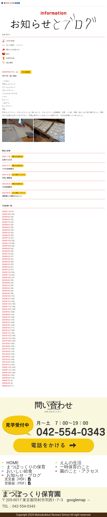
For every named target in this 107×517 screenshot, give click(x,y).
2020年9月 (6, 375)
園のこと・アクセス (79, 471)
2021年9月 (6, 344)
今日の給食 (10, 41)
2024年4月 (6, 262)
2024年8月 (6, 251)
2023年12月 (6, 272)
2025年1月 (6, 238)
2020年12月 (6, 367)
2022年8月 (6, 315)
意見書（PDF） (18, 479)
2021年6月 (6, 351)
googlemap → (78, 500)
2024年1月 (6, 270)
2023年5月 (6, 291)
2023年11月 (6, 275)
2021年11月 (6, 338)
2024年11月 (6, 243)
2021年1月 (6, 365)
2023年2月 (6, 299)
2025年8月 (6, 219)
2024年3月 (6, 264)
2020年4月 (6, 383)
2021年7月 (6, 349)
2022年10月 (6, 309)
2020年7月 (6, 380)
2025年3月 (6, 233)
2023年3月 (6, 296)
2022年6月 (6, 320)
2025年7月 (6, 222)
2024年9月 (6, 249)
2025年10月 (6, 214)
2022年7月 (6, 317)
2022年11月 (6, 307)
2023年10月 (6, 278)
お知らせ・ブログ (23, 475)
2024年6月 (6, 256)
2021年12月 (6, 336)
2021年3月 (6, 359)
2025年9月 (6, 217)
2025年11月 (6, 211)
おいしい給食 (19, 471)
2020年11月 (6, 370)
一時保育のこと (75, 467)
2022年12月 (6, 304)
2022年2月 (6, 330)
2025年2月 (6, 235)
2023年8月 (6, 283)
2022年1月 (6, 333)
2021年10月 (6, 341)
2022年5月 (6, 322)
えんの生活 (70, 463)
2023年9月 (6, 280)
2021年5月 (6, 354)
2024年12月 (6, 241)
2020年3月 (6, 386)
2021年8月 (6, 346)
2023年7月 (6, 285)
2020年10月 (6, 373)
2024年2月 (6, 267)
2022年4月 (6, 325)
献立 (8, 54)
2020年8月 (6, 378)
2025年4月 (6, 230)
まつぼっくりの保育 (25, 467)
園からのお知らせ (13, 50)
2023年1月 (6, 301)
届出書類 (9, 63)
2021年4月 (6, 357)
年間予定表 (10, 58)
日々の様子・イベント (14, 45)
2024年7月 (6, 254)
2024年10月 (6, 246)
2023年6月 (6, 288)
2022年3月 (6, 328)
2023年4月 (6, 293)
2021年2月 (6, 362)
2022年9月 (6, 312)
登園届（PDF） (18, 483)
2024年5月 (6, 259)
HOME (12, 463)
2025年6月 (6, 225)
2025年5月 (6, 227)
